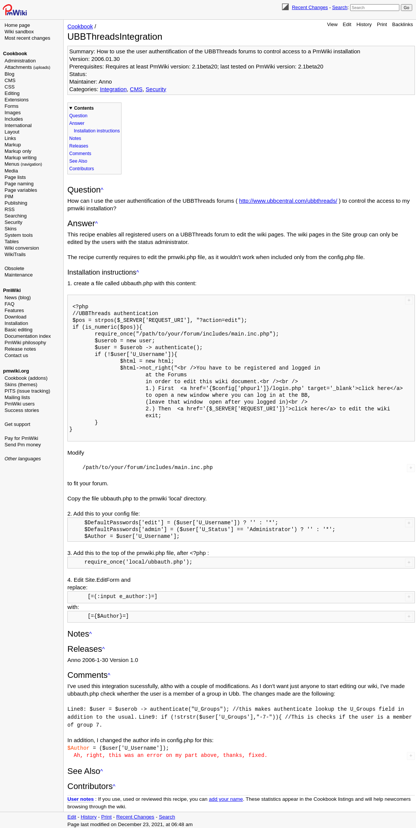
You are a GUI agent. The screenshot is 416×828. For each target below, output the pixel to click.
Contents (84, 108)
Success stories (22, 410)
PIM (9, 196)
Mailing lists (17, 397)
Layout (12, 132)
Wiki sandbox (19, 31)
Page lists (15, 177)
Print (382, 24)
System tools (19, 235)
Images (13, 112)
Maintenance (19, 275)
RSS (10, 209)
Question (78, 115)
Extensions (17, 100)
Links (10, 138)
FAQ (9, 304)
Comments (80, 153)
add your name (226, 797)
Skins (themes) (21, 384)
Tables (12, 241)
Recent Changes (310, 7)
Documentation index (28, 336)
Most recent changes (27, 38)
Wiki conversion (22, 248)
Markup (13, 145)
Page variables (21, 190)
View (332, 24)
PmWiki (12, 290)
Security (13, 222)
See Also (78, 161)
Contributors (81, 168)
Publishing (16, 203)
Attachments (27, 67)
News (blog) (18, 297)
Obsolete (14, 268)
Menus (23, 164)
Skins (11, 228)
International (18, 125)
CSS (10, 87)
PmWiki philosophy (25, 342)
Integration (113, 89)
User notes (80, 797)
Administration (20, 61)
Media (11, 171)
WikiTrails (15, 254)
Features (14, 310)
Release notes (20, 349)
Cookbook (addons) (26, 378)
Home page (17, 25)
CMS (10, 80)
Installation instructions (97, 131)
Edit (347, 24)
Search (339, 7)
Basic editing (19, 329)
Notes (75, 138)
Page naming (19, 183)
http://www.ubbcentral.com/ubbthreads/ (288, 200)
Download (15, 317)
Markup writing (21, 157)
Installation (16, 323)
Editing (12, 93)
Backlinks (402, 24)
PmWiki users (19, 404)
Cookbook (15, 53)
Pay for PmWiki (21, 438)
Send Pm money (23, 444)
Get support (17, 424)
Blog (9, 74)
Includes (14, 119)
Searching (16, 216)
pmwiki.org (16, 371)
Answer (76, 123)
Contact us (16, 355)
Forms (12, 106)
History (364, 24)
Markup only (18, 151)
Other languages (23, 458)
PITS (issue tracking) (27, 391)
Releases (78, 146)
